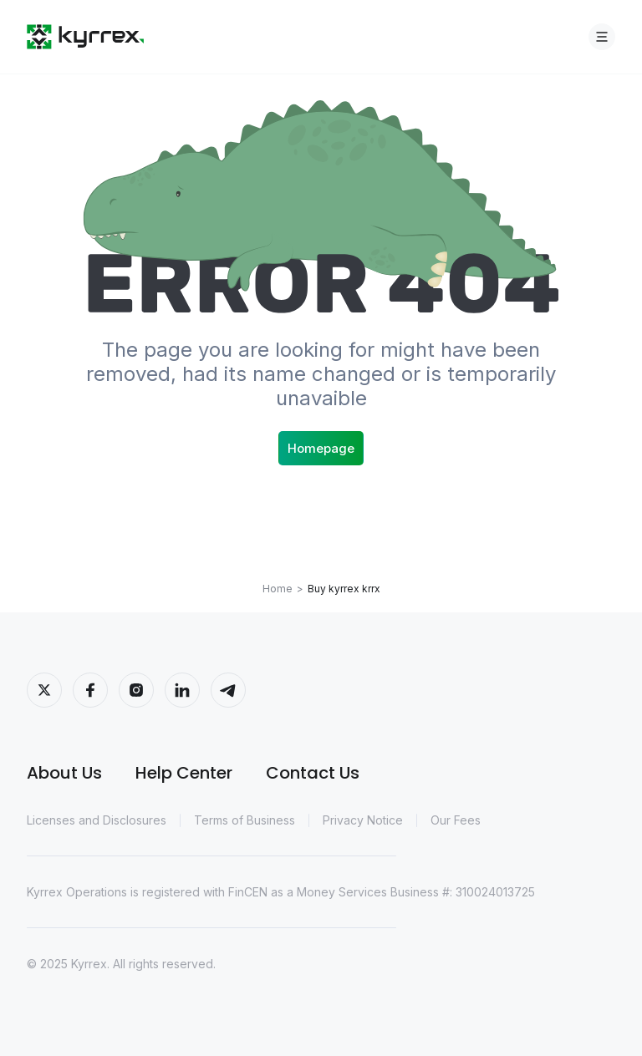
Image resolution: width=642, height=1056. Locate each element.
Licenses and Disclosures (96, 820)
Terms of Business (244, 820)
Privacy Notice (363, 820)
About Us (64, 772)
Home (277, 588)
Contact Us (312, 772)
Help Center (183, 772)
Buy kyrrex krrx (344, 588)
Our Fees (456, 820)
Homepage (321, 448)
